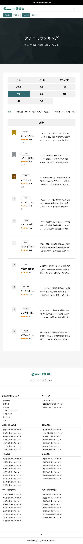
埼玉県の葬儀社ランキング (52, 439)
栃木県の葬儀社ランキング (52, 446)
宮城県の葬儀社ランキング (12, 439)
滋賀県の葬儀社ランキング (52, 469)
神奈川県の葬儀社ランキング (52, 433)
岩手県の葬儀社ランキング (12, 436)
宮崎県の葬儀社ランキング (52, 511)
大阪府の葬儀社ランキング (52, 459)
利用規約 (6, 407)
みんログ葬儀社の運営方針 (41, 3)
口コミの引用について (10, 410)
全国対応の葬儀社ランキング (52, 404)
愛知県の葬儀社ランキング (12, 459)
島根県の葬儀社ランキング (12, 508)
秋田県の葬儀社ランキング (12, 443)
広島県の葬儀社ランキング (12, 494)
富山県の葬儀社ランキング (12, 478)
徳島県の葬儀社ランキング (12, 521)
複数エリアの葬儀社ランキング (53, 407)
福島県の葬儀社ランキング (12, 449)
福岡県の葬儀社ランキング (52, 494)
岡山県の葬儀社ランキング (12, 498)
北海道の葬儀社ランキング (12, 430)
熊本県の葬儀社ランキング (52, 504)
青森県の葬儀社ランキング (12, 433)
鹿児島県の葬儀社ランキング (52, 514)
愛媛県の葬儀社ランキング (12, 511)
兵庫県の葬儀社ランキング (52, 462)
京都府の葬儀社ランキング (52, 465)
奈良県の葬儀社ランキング (52, 472)
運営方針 (6, 404)
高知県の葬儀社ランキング (12, 517)
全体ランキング (48, 401)
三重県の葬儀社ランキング (52, 478)
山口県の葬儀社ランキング (12, 501)
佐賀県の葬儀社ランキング (52, 498)
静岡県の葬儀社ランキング (12, 462)
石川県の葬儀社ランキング (12, 482)
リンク (5, 420)
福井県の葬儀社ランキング (12, 485)
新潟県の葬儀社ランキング (12, 475)
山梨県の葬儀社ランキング (12, 465)
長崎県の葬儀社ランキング (52, 501)
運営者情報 (6, 401)
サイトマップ (7, 414)
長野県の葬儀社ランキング (12, 469)
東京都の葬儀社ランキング (52, 430)
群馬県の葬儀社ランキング (52, 443)
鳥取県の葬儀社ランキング (12, 504)
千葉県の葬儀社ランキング (52, 436)
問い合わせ (6, 417)
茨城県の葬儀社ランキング (52, 449)
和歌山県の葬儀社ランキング (52, 475)
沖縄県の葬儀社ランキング (52, 517)
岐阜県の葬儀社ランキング (12, 472)
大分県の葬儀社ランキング (52, 508)
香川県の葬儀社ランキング (12, 514)
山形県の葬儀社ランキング (12, 446)
